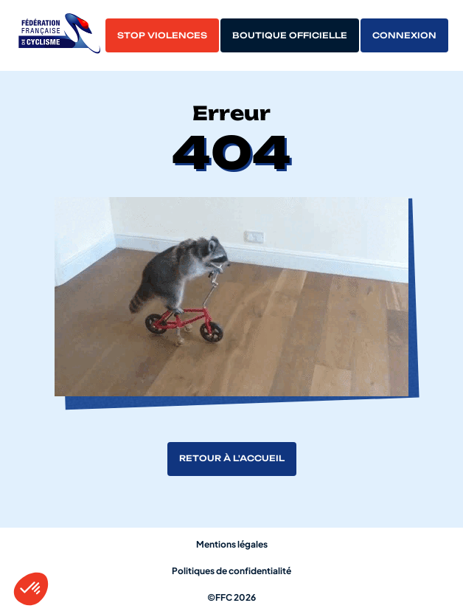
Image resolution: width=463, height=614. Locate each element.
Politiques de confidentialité (231, 570)
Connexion (404, 35)
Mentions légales (232, 544)
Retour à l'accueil (232, 458)
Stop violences (162, 35)
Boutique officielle (289, 35)
